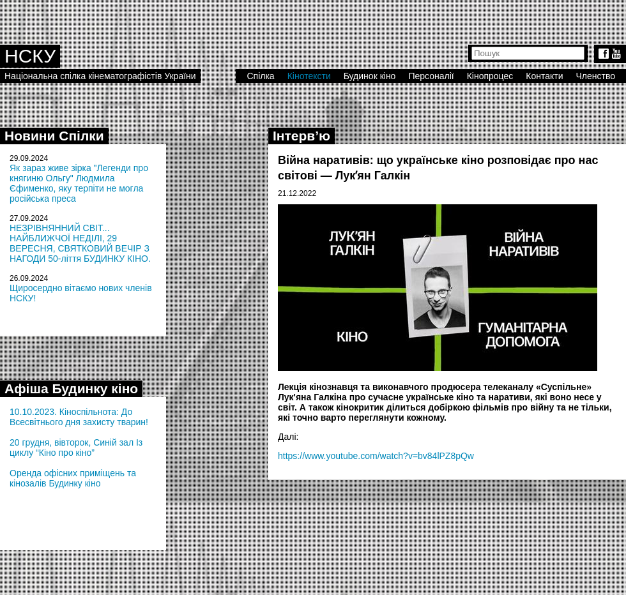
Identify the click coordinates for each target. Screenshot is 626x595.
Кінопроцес (490, 76)
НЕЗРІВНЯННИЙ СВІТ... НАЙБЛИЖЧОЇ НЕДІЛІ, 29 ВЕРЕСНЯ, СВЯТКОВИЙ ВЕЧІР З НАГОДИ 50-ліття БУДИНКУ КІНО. (80, 243)
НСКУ (30, 55)
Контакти (544, 76)
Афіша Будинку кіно (71, 388)
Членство (596, 76)
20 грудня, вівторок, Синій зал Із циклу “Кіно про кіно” (76, 447)
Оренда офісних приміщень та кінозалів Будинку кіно (73, 478)
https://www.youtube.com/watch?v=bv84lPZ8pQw (376, 456)
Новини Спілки (54, 135)
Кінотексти (309, 76)
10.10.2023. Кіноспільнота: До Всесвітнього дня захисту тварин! (79, 417)
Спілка (260, 76)
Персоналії (431, 76)
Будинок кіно (370, 76)
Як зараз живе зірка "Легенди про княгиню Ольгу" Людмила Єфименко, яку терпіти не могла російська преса (79, 183)
